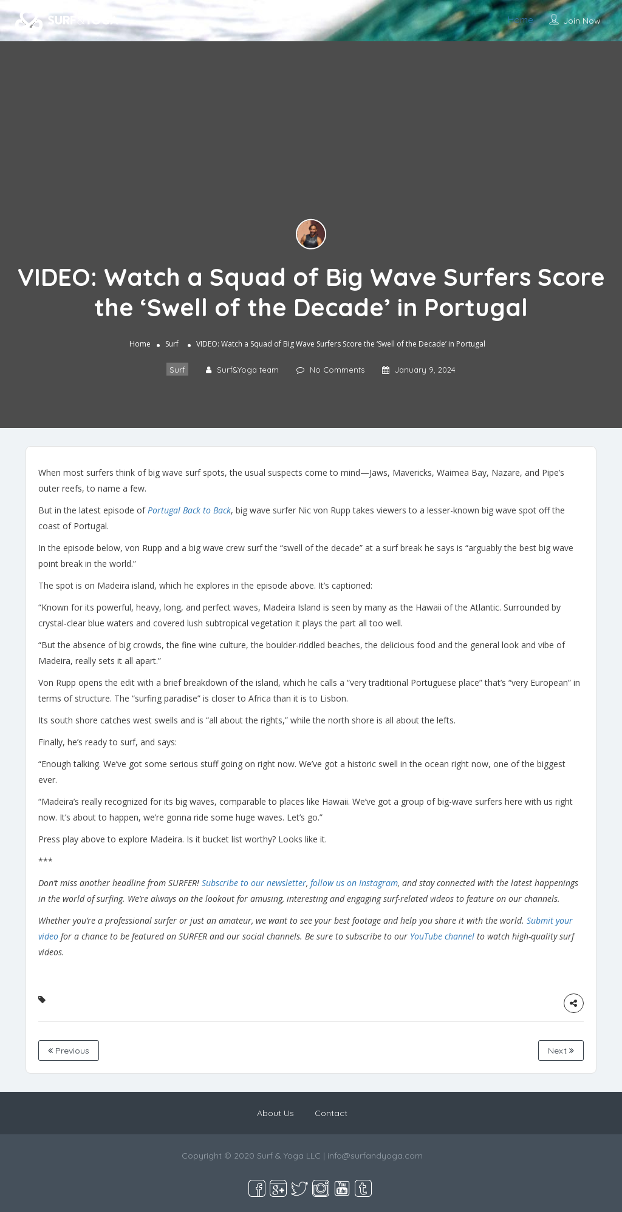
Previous (68, 1050)
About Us (275, 1113)
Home (520, 19)
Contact (331, 1113)
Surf (172, 344)
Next (561, 1050)
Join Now (582, 20)
